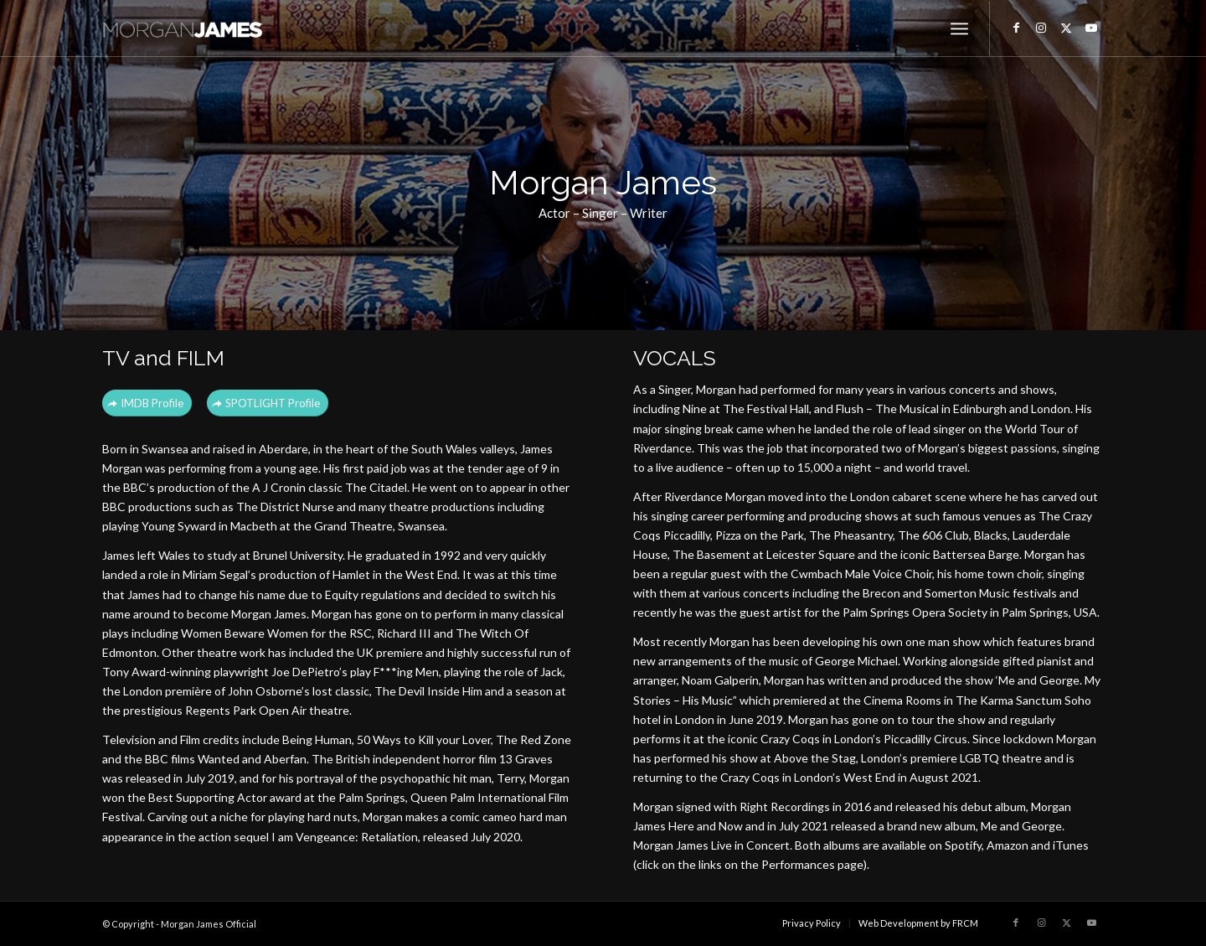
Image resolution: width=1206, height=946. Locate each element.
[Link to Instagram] (1041, 27)
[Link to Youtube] (1091, 27)
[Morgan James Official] (189, 28)
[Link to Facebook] (1015, 27)
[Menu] (959, 28)
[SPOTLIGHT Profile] (267, 403)
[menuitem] (959, 28)
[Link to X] (1066, 27)
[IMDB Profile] (147, 403)
